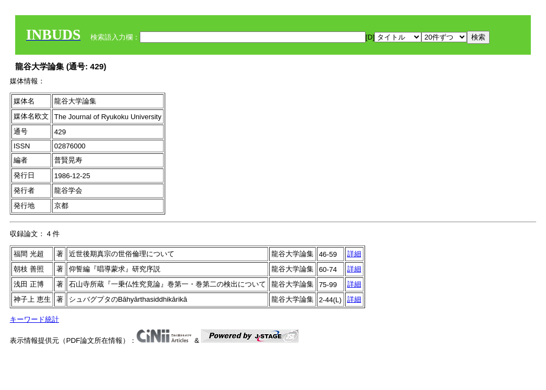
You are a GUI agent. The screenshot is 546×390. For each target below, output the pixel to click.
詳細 (354, 254)
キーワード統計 (34, 319)
